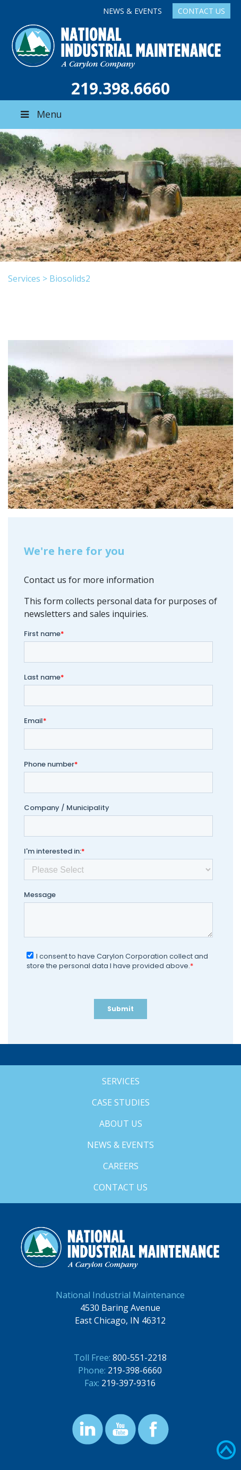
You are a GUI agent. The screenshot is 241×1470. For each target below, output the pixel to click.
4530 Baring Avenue (120, 1308)
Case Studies (121, 1102)
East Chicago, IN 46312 (120, 1320)
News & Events (132, 11)
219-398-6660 (135, 1370)
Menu (40, 114)
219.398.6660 (120, 88)
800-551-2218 (140, 1357)
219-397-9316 (128, 1383)
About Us (120, 1123)
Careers (121, 1166)
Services (24, 278)
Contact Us (201, 11)
